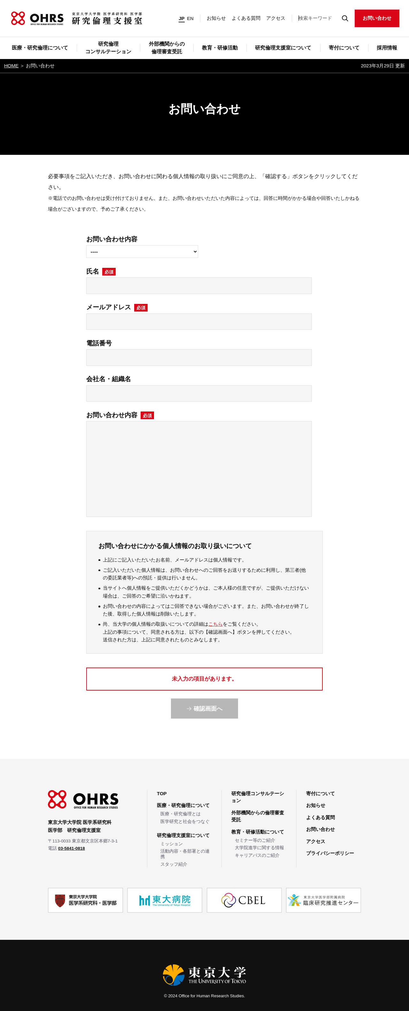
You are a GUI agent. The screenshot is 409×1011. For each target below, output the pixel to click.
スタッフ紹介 (173, 864)
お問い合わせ (377, 18)
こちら (215, 624)
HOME (11, 65)
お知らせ (216, 18)
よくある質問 (246, 18)
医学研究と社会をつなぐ (185, 821)
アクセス (275, 18)
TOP (162, 793)
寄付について (320, 793)
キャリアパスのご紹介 (257, 855)
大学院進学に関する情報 (259, 847)
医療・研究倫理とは (180, 813)
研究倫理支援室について (183, 835)
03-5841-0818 (71, 848)
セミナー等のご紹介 (255, 840)
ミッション (171, 843)
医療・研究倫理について (183, 805)
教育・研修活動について (257, 831)
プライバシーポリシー (330, 853)
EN (190, 18)
